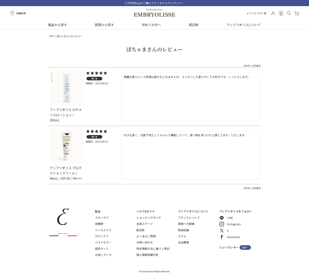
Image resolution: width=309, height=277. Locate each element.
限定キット (102, 249)
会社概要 (183, 242)
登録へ (245, 247)
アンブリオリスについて (243, 24)
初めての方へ (151, 24)
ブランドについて (189, 218)
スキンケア (102, 218)
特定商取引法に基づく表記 (152, 249)
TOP (51, 36)
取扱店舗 (183, 230)
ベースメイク (103, 230)
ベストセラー (103, 242)
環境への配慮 (186, 224)
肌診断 (193, 24)
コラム (182, 236)
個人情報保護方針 (147, 255)
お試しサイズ (103, 255)
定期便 (99, 224)
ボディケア (102, 236)
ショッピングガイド (148, 218)
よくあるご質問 (146, 236)
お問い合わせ (144, 242)
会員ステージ (144, 224)
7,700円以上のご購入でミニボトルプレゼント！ (154, 3)
